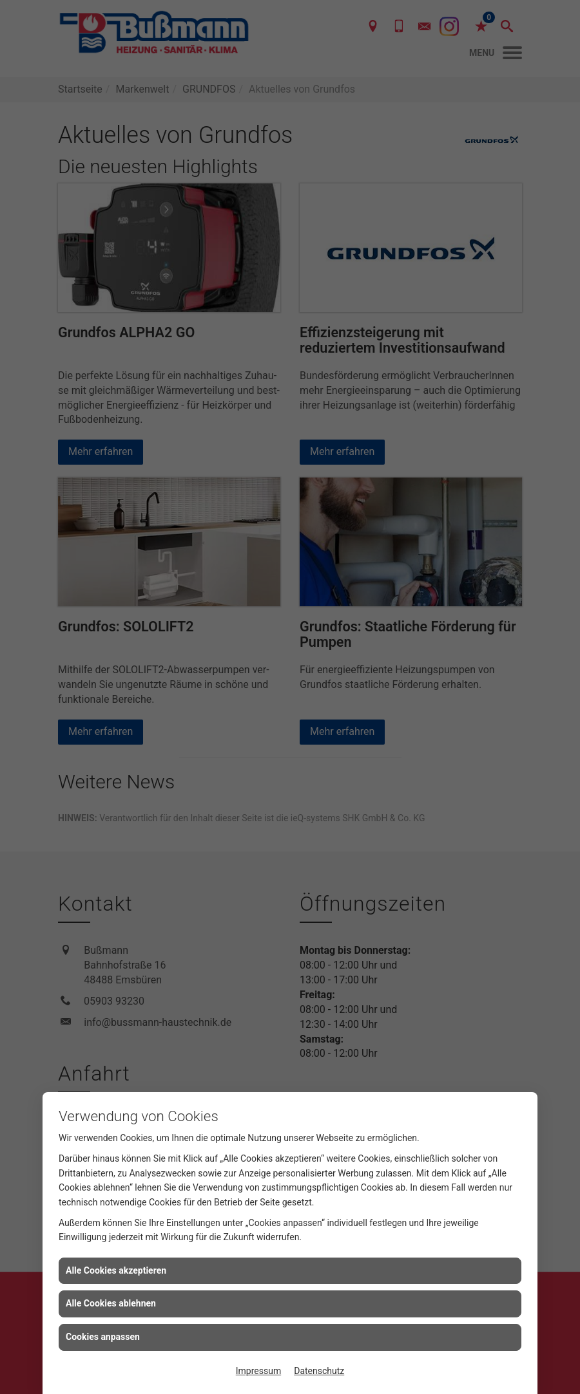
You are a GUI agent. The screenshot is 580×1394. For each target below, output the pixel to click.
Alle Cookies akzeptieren (116, 1270)
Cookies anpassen (103, 1337)
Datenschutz (319, 1371)
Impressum (258, 1371)
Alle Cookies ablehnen (111, 1303)
